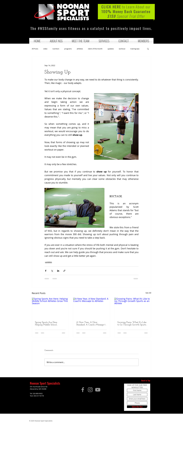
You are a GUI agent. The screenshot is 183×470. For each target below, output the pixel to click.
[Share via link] (64, 271)
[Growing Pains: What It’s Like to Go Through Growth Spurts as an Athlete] (132, 308)
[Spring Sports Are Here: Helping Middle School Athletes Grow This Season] (50, 308)
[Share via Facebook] (45, 271)
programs (68, 49)
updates (111, 49)
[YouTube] (98, 390)
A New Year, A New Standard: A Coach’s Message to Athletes (91, 323)
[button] (56, 41)
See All (148, 293)
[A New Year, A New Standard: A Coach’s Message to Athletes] (91, 308)
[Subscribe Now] (137, 406)
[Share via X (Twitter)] (52, 271)
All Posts (35, 49)
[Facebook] (83, 390)
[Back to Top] (145, 380)
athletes (80, 49)
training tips (134, 49)
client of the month (95, 49)
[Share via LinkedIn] (58, 271)
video (45, 49)
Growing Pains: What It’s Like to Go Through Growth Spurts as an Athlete (131, 323)
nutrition (55, 49)
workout (122, 49)
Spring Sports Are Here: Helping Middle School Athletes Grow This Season (48, 323)
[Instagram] (90, 390)
